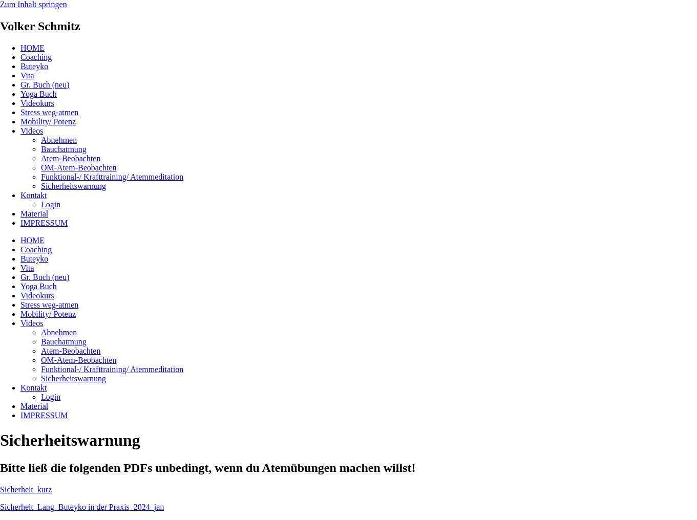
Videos (31, 130)
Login (50, 204)
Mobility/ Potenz (48, 121)
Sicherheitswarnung (73, 186)
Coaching (36, 57)
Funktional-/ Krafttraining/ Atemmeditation (112, 176)
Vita (27, 75)
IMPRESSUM (44, 223)
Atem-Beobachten (70, 158)
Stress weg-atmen (49, 112)
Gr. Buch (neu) (45, 84)
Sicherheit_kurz (26, 489)
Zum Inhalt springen (33, 4)
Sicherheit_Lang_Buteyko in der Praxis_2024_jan (82, 507)
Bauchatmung (64, 149)
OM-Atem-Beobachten (79, 167)
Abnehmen (59, 140)
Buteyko (34, 66)
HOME (32, 48)
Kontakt (33, 195)
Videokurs (37, 103)
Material (34, 213)
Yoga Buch (38, 94)
